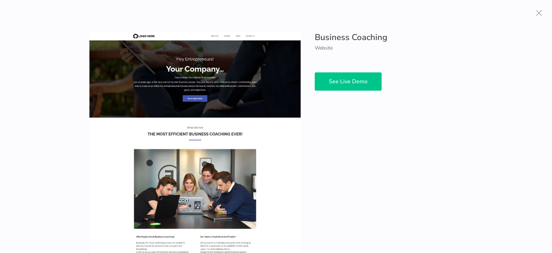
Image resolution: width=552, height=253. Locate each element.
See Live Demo (348, 81)
